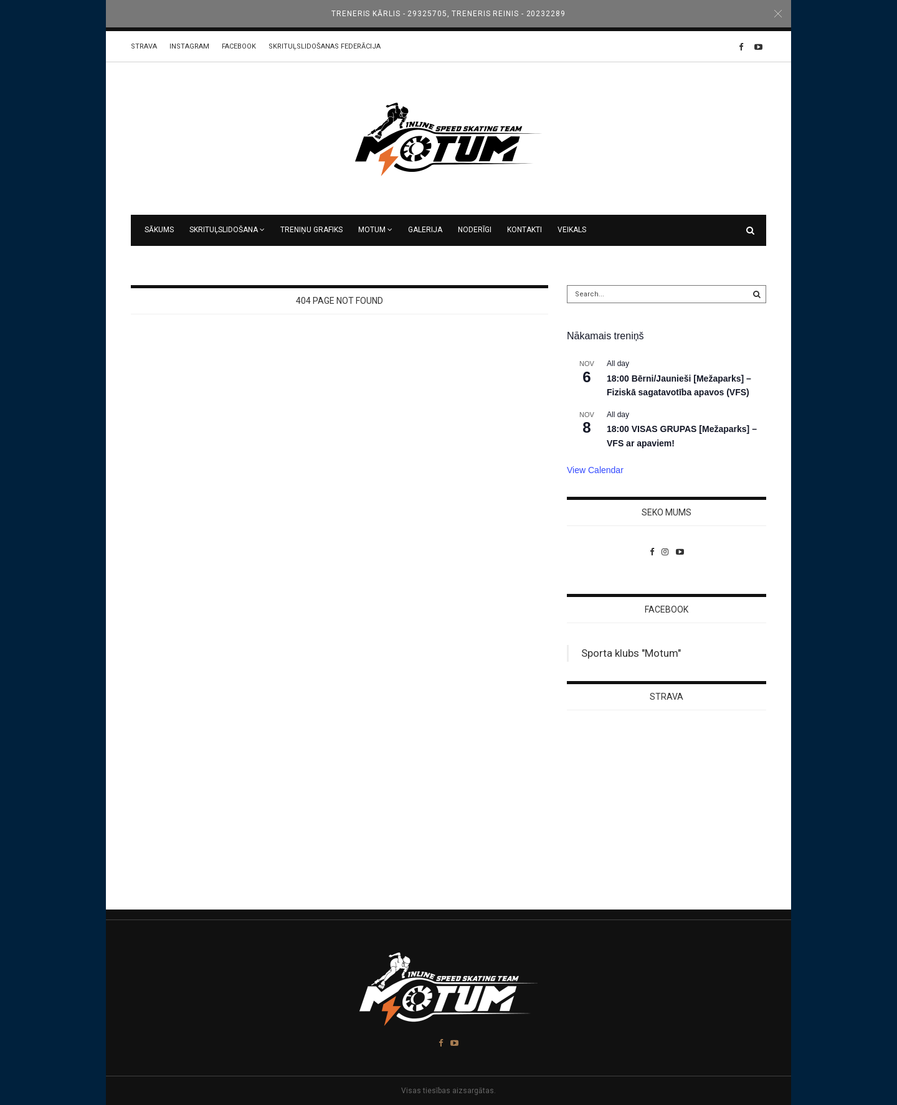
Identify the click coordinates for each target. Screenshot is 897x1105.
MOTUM (372, 229)
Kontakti (524, 229)
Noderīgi (474, 229)
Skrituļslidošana (223, 229)
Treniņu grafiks (311, 229)
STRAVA (144, 46)
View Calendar (595, 470)
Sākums (159, 229)
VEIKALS (572, 229)
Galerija (425, 229)
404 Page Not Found (339, 301)
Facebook (239, 46)
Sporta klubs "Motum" (631, 653)
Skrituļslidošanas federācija (324, 46)
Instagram (189, 46)
